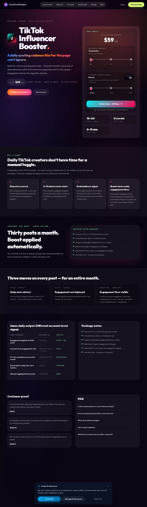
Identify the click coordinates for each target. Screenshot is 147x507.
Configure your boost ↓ (19, 92)
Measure (59, 5)
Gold (130, 93)
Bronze (92, 93)
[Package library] (111, 60)
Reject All (98, 499)
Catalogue (11, 21)
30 (111, 64)
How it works (47, 5)
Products (70, 5)
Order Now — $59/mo (111, 104)
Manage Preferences (73, 499)
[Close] (108, 486)
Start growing (136, 5)
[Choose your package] (111, 88)
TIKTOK (22, 21)
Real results (82, 5)
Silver (112, 93)
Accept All (49, 499)
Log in (122, 5)
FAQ (101, 5)
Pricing (93, 5)
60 (131, 64)
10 (90, 64)
